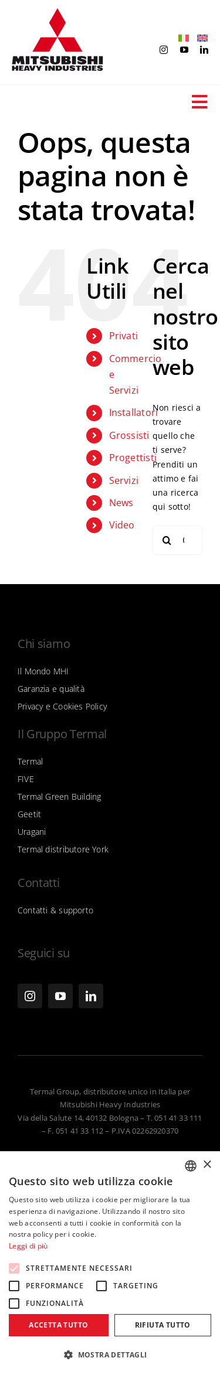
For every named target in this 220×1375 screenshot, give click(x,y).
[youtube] (184, 50)
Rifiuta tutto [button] (163, 1325)
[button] (110, 1355)
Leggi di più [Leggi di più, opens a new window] (28, 1246)
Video (122, 524)
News (121, 502)
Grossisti (129, 435)
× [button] (206, 1165)
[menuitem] (180, 38)
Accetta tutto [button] (58, 1325)
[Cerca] (167, 540)
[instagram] (164, 50)
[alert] (110, 1263)
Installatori (133, 412)
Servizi (123, 480)
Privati (123, 335)
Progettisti (133, 457)
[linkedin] (204, 50)
